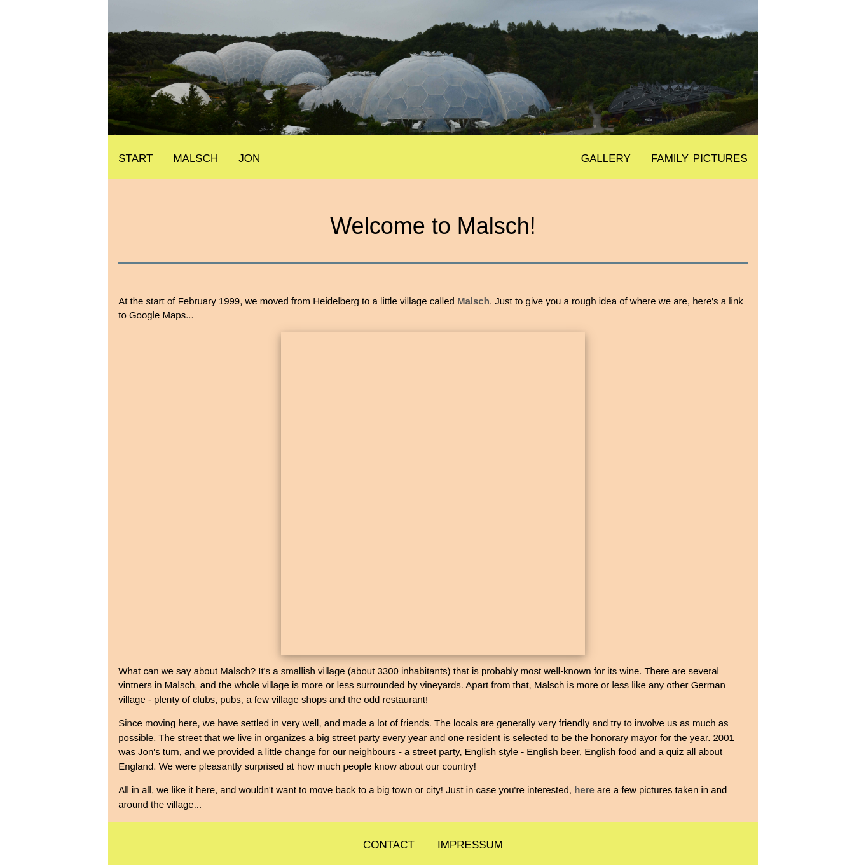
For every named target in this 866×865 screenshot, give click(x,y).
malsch (195, 156)
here (584, 789)
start (135, 156)
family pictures (699, 156)
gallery (606, 156)
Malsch (473, 301)
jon (249, 156)
